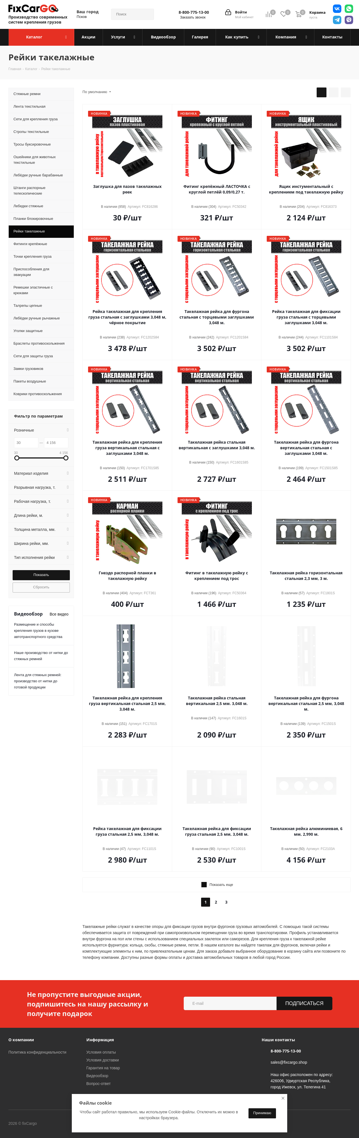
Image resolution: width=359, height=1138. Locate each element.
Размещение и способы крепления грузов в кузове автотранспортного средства (38, 630)
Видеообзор (97, 1076)
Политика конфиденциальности (37, 1052)
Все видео (59, 614)
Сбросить (41, 587)
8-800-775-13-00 (194, 12)
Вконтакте (60, 1123)
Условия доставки (102, 1060)
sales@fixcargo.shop (289, 1062)
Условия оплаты (101, 1052)
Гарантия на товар (103, 1068)
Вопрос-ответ (98, 1083)
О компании (21, 1039)
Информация (100, 1039)
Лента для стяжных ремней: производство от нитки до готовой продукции (37, 681)
